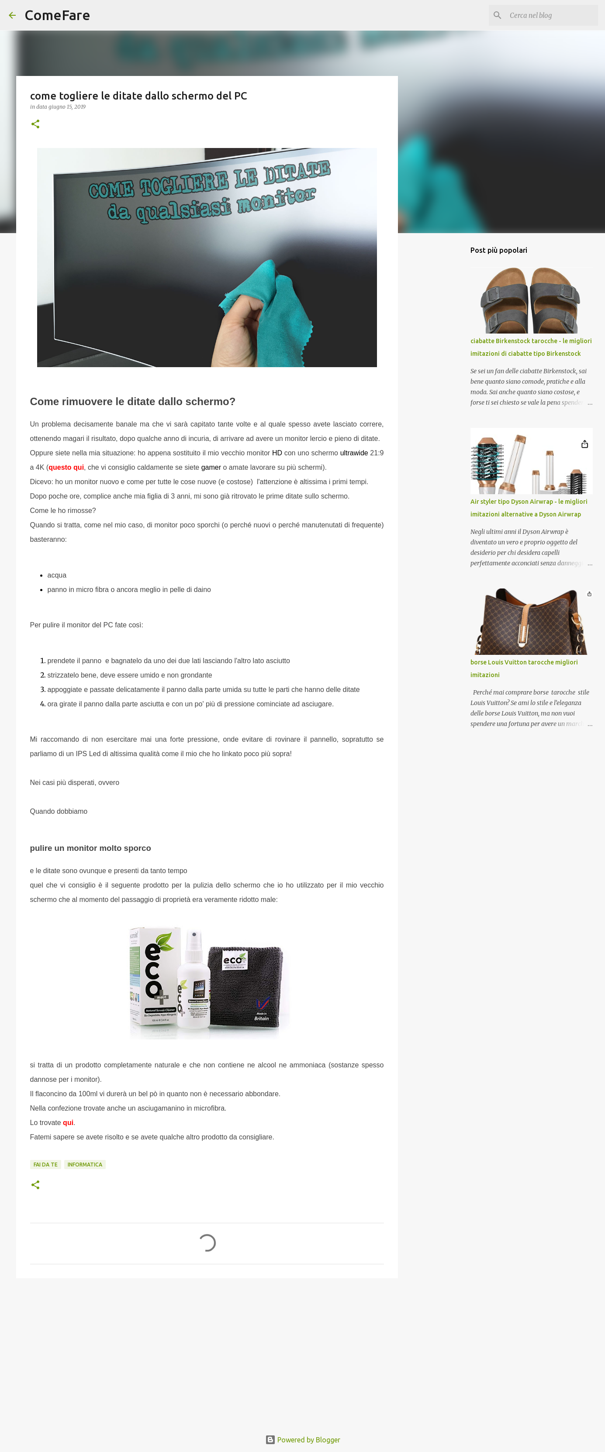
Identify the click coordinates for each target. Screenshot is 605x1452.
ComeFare (57, 15)
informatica (85, 1164)
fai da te (46, 1164)
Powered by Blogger (302, 1440)
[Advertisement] (207, 1352)
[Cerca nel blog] (552, 15)
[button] (35, 125)
